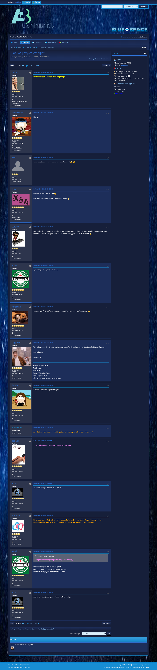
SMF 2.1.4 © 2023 (13, 665)
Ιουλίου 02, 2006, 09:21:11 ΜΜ (43, 157)
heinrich (15, 265)
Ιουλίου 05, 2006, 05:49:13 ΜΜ (43, 342)
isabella (15, 441)
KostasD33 (119, 93)
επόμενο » (105, 59)
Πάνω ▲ (146, 665)
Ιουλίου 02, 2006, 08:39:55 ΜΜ (43, 112)
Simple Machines (25, 665)
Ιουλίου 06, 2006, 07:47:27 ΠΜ (43, 441)
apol (14, 483)
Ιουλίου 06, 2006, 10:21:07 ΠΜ (43, 483)
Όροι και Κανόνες (137, 665)
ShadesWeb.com (25, 667)
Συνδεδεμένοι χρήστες (126, 84)
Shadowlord (17, 113)
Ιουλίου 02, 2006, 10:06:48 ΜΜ (43, 189)
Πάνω (12, 623)
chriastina (16, 307)
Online (13, 639)
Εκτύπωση (106, 65)
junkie (14, 72)
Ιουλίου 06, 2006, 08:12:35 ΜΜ (43, 592)
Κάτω (12, 65)
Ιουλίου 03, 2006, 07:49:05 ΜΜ (43, 307)
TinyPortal (122, 665)
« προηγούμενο (93, 59)
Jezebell (15, 385)
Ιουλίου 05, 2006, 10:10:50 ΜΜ (43, 427)
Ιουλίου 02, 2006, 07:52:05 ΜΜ (43, 72)
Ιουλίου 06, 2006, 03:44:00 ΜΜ (43, 551)
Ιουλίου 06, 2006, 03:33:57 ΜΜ (43, 515)
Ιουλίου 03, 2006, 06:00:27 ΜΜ (43, 265)
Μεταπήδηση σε (75, 634)
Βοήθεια (128, 665)
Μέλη (119, 60)
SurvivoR (16, 227)
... (34, 66)
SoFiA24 (16, 515)
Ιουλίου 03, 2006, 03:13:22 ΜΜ (43, 226)
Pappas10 (16, 343)
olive (14, 157)
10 (36, 66)
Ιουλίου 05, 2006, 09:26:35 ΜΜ (43, 385)
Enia (14, 189)
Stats (116, 53)
